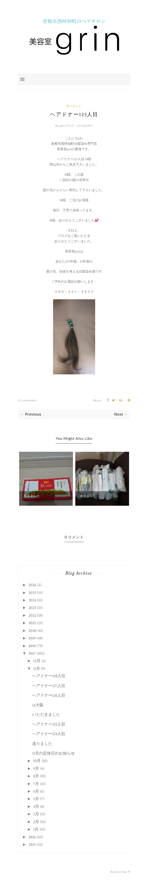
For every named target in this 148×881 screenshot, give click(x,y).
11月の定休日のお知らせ (53, 753)
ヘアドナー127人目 (48, 685)
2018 (32, 646)
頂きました (32, 496)
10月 (37, 760)
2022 (32, 615)
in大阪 (37, 705)
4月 (36, 806)
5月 (36, 798)
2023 (32, 607)
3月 (36, 814)
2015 (32, 844)
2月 (36, 821)
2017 (32, 653)
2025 (32, 592)
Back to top (120, 871)
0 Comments (27, 400)
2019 (32, 638)
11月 (36, 668)
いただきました (46, 714)
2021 (32, 623)
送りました (88, 496)
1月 (36, 829)
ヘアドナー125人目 (48, 724)
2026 (32, 585)
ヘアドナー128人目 (48, 676)
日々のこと (74, 106)
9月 (36, 768)
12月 (36, 661)
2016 (32, 837)
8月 (36, 776)
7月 (36, 783)
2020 (32, 630)
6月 (36, 791)
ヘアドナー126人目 (48, 695)
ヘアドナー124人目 (48, 734)
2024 (32, 600)
